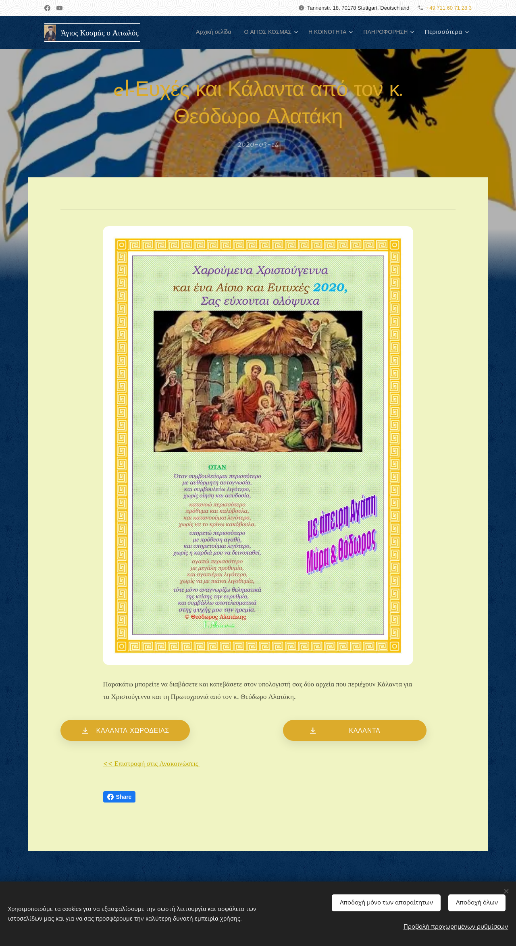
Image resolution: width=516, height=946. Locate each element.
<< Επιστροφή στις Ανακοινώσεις (151, 763)
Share (119, 797)
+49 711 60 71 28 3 (449, 8)
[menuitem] (192, 33)
